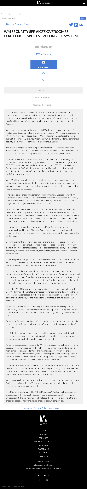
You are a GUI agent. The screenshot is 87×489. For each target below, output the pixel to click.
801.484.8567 (43, 462)
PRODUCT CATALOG (43, 442)
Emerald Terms (27, 408)
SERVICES (43, 438)
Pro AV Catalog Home (8, 14)
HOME (43, 431)
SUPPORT (43, 445)
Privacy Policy (40, 408)
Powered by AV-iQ (55, 408)
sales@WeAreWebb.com (44, 465)
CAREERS (43, 453)
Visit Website (43, 54)
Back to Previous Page (16, 24)
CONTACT (43, 456)
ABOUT (43, 434)
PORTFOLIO (43, 449)
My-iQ (18, 14)
